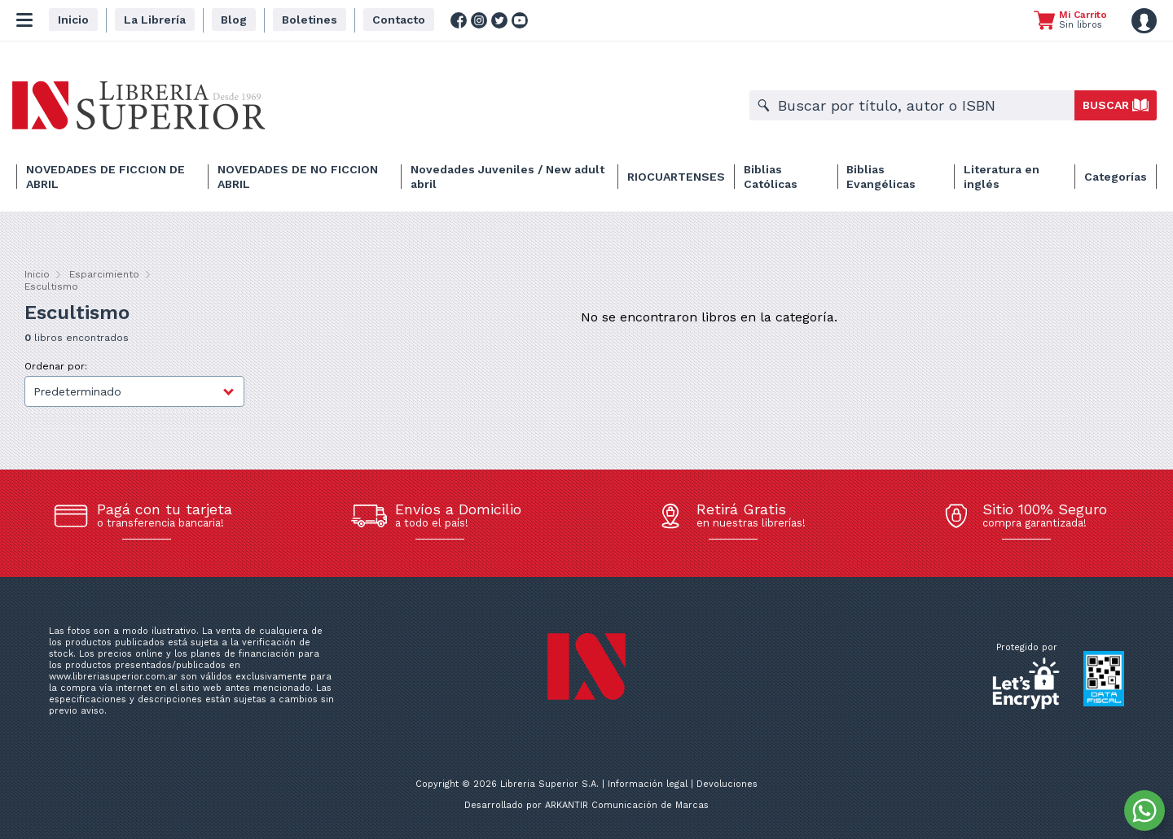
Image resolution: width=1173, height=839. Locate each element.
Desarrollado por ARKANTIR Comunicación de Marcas (586, 805)
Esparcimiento (104, 274)
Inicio (37, 274)
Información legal (648, 784)
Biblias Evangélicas (881, 176)
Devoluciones (727, 784)
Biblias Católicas (770, 176)
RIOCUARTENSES (676, 176)
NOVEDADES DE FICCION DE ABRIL (105, 176)
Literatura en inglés (1001, 176)
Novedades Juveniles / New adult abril (507, 176)
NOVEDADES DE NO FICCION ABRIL (297, 176)
